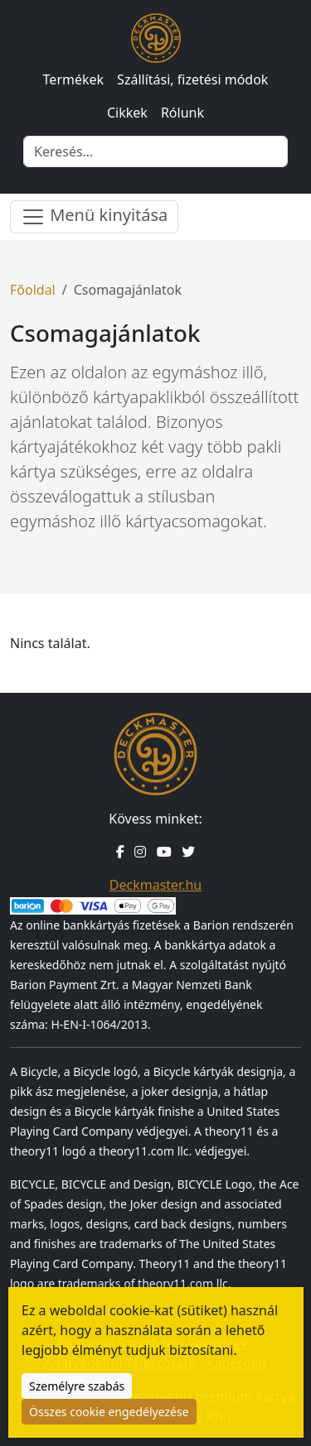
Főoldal (33, 290)
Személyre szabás (76, 1386)
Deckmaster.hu (155, 885)
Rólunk (182, 112)
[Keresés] (155, 151)
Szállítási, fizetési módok (192, 79)
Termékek (73, 79)
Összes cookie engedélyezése (109, 1412)
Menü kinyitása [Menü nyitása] (94, 216)
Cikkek (127, 112)
